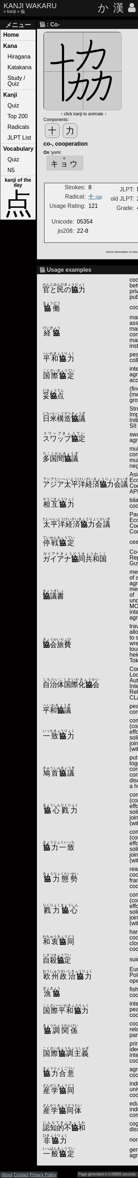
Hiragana (19, 57)
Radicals (18, 127)
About (6, 1174)
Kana (10, 46)
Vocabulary (18, 149)
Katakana (19, 67)
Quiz (13, 105)
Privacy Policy (43, 1174)
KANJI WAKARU (30, 6)
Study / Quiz (16, 81)
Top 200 (17, 116)
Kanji (10, 95)
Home (11, 35)
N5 (11, 170)
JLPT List (19, 138)
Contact (21, 1174)
